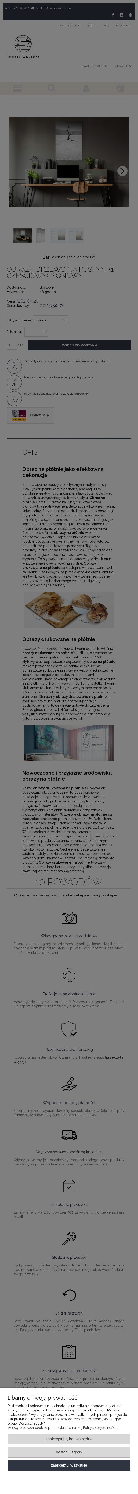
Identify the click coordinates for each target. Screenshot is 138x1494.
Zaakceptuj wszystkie (69, 1465)
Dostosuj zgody (69, 1452)
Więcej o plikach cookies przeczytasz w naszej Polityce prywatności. (62, 1428)
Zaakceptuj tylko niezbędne (69, 1439)
